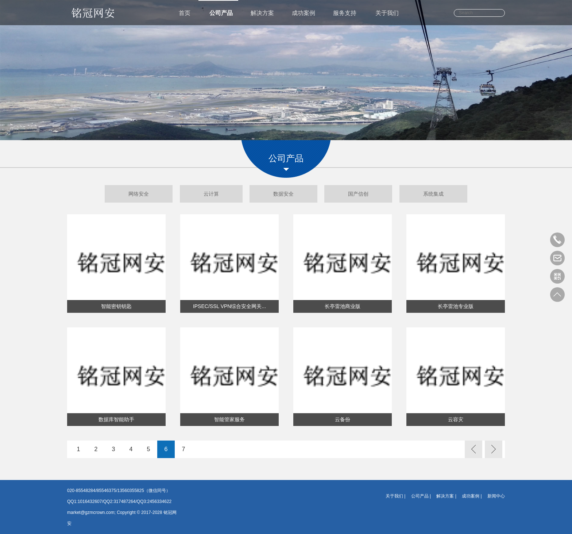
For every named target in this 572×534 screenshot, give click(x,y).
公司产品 (221, 13)
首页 (184, 13)
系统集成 (433, 194)
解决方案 (262, 13)
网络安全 (138, 194)
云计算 (211, 194)
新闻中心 (496, 496)
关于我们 (387, 13)
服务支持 (344, 13)
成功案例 (303, 13)
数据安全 (283, 194)
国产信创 (358, 194)
